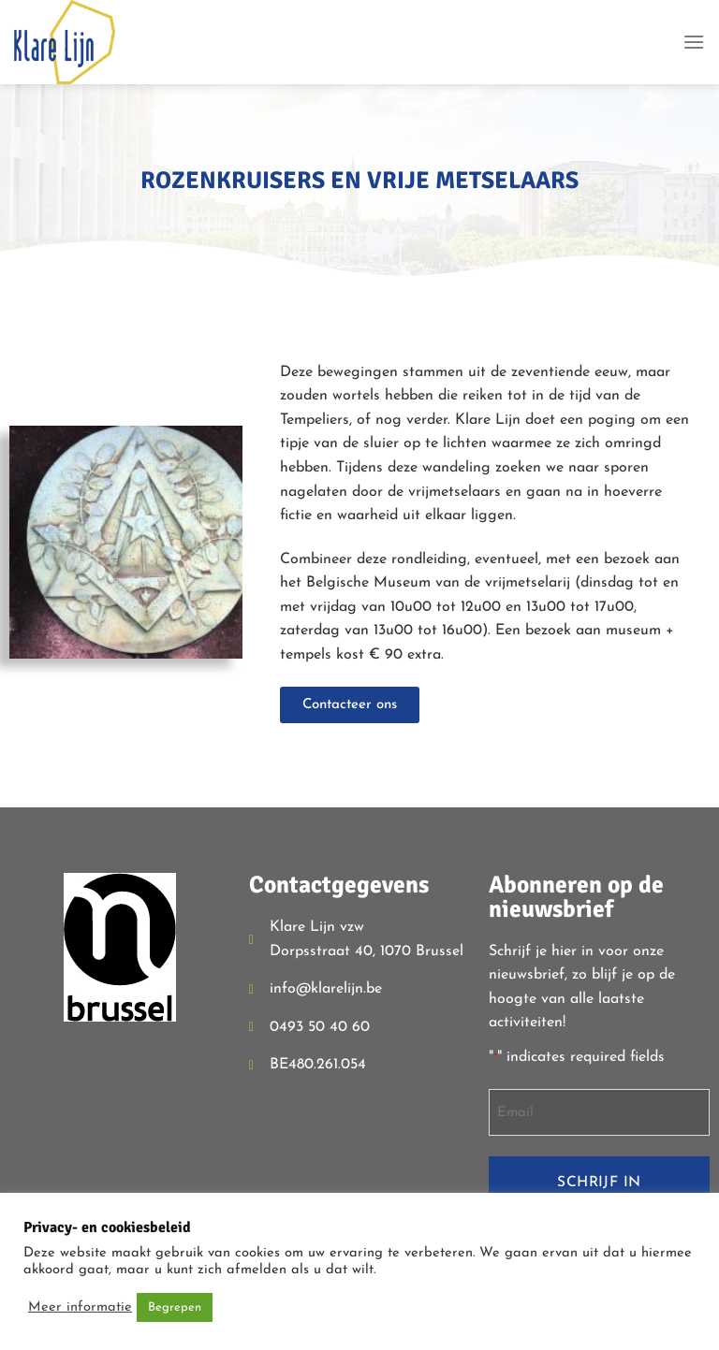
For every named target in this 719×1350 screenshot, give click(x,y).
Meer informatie (80, 1307)
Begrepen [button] (174, 1307)
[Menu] (693, 42)
